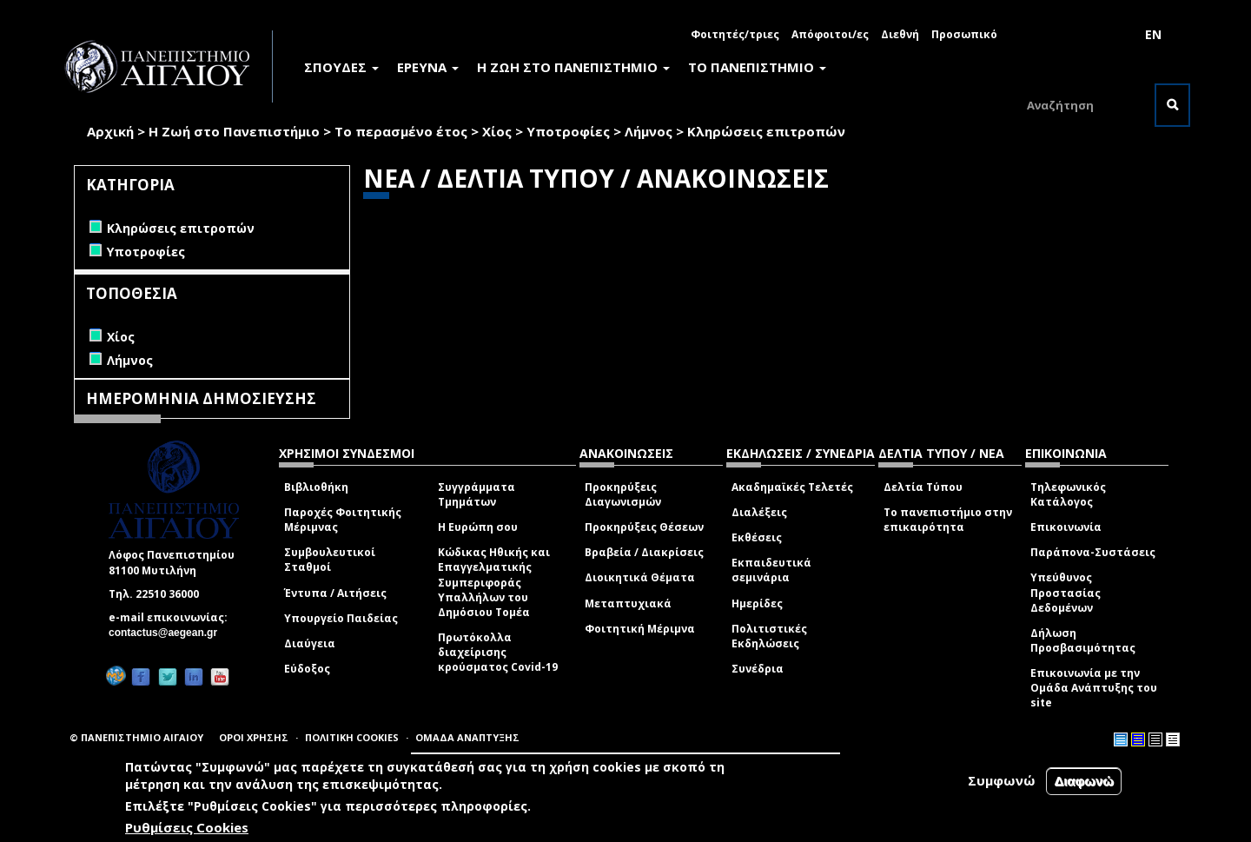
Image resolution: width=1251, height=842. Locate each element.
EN (1153, 34)
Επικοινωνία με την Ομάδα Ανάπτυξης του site (1093, 688)
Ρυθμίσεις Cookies (186, 827)
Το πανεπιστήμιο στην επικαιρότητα (948, 519)
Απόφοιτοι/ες (830, 34)
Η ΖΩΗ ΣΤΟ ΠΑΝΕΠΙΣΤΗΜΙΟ (573, 67)
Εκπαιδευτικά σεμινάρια (771, 570)
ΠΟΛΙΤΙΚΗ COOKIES (352, 737)
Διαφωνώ (1084, 780)
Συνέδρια (757, 668)
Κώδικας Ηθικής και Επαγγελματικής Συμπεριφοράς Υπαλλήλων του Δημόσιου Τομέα (494, 582)
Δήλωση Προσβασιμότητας (1082, 640)
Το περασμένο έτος (400, 131)
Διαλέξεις (759, 512)
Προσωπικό (964, 34)
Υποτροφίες (568, 131)
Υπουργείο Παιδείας (341, 618)
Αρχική (110, 131)
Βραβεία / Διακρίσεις (644, 552)
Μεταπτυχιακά (628, 603)
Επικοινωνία (1066, 527)
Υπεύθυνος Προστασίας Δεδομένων (1065, 592)
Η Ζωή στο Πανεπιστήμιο (234, 131)
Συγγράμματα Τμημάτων (476, 494)
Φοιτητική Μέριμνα (640, 628)
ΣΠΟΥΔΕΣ (341, 67)
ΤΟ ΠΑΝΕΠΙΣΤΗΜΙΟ (757, 67)
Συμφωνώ (1002, 780)
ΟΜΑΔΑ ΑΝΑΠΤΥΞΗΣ (467, 737)
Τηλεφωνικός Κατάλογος (1068, 494)
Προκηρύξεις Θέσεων (644, 527)
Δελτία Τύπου (923, 487)
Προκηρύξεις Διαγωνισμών (623, 494)
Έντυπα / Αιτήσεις (335, 593)
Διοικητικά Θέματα (640, 577)
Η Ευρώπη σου (478, 527)
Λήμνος (648, 131)
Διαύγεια (309, 643)
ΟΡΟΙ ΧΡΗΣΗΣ (253, 737)
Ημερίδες (757, 603)
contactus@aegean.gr (168, 633)
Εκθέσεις (756, 537)
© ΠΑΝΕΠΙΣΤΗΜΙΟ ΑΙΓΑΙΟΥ (136, 737)
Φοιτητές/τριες (735, 34)
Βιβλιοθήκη (316, 487)
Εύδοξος (307, 668)
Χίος (497, 131)
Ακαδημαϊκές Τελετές (792, 487)
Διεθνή (900, 34)
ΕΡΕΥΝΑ (428, 67)
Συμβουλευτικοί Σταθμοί (329, 559)
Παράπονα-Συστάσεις (1092, 552)
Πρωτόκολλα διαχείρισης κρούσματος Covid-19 (498, 652)
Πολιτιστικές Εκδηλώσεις (769, 636)
